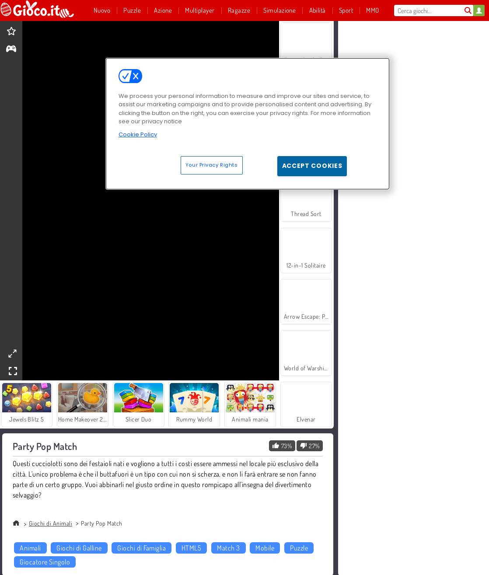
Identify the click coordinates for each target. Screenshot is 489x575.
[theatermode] (12, 353)
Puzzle (299, 548)
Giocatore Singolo (45, 562)
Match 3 (228, 548)
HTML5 (191, 548)
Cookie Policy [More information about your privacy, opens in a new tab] (138, 134)
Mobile (264, 548)
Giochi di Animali (50, 523)
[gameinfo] (11, 50)
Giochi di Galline (78, 548)
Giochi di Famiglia (141, 548)
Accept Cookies (312, 165)
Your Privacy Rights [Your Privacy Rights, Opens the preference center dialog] (211, 164)
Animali (30, 548)
